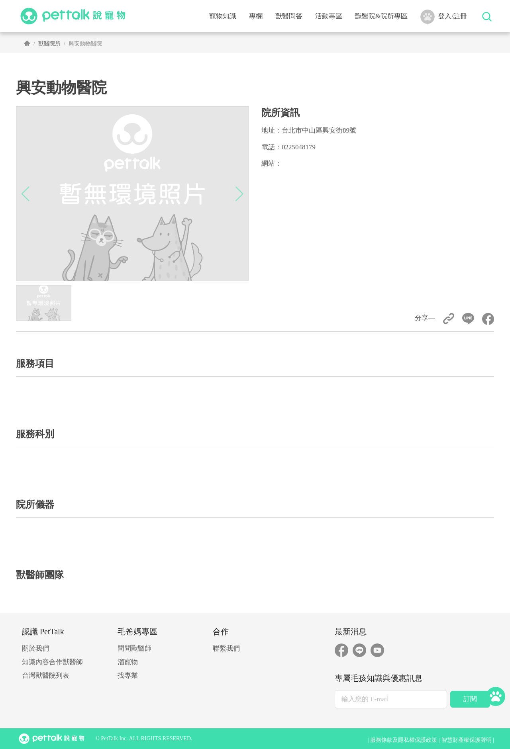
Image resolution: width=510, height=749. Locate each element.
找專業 (128, 675)
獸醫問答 (288, 16)
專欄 (256, 16)
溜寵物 (128, 662)
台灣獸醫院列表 (45, 675)
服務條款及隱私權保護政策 (403, 740)
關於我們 (35, 648)
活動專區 (328, 16)
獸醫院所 (49, 44)
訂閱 (470, 699)
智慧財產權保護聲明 (466, 740)
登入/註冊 (443, 17)
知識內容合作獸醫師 (52, 662)
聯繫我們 (226, 648)
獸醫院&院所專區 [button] (381, 16)
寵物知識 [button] (222, 16)
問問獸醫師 (134, 648)
